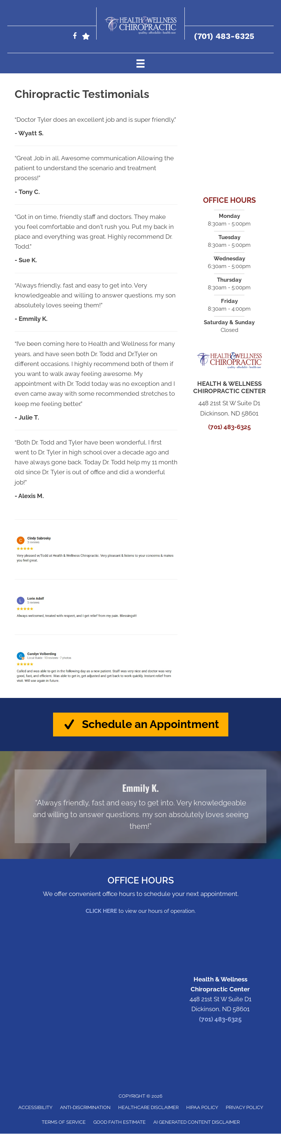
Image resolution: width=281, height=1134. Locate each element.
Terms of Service (64, 1122)
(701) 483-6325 (224, 36)
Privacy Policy (244, 1107)
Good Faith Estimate (119, 1122)
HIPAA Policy (202, 1107)
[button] (140, 724)
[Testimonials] (140, 806)
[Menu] (140, 63)
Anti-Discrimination (85, 1107)
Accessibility (35, 1107)
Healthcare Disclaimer (148, 1107)
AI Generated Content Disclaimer (196, 1122)
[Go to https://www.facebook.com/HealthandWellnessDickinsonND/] (74, 37)
